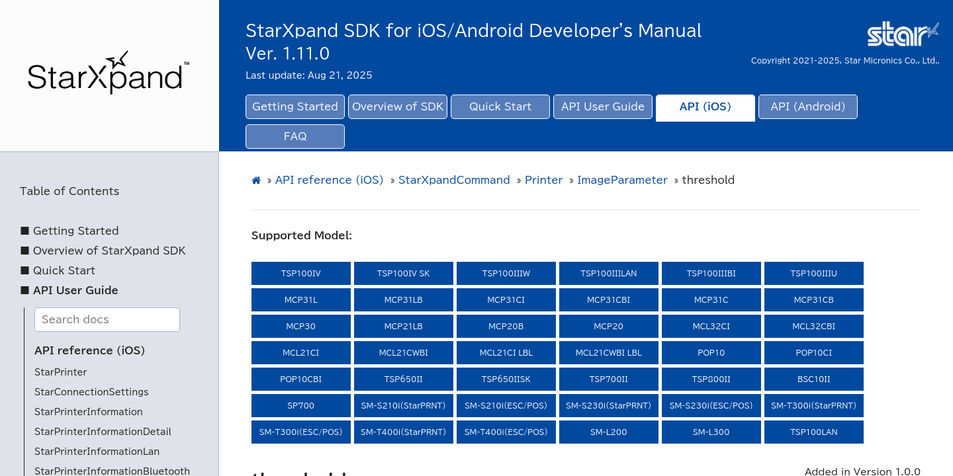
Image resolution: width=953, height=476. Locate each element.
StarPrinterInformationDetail (102, 432)
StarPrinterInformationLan (96, 452)
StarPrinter (60, 372)
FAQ (295, 136)
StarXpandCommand (454, 180)
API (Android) (808, 107)
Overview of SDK (397, 107)
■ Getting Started (69, 231)
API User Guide (603, 107)
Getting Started (295, 107)
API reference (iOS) (90, 351)
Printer (544, 180)
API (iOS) (706, 107)
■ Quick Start (57, 271)
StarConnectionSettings (91, 392)
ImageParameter (622, 180)
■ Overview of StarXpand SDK (103, 251)
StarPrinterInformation (88, 412)
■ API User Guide (69, 291)
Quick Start (500, 107)
